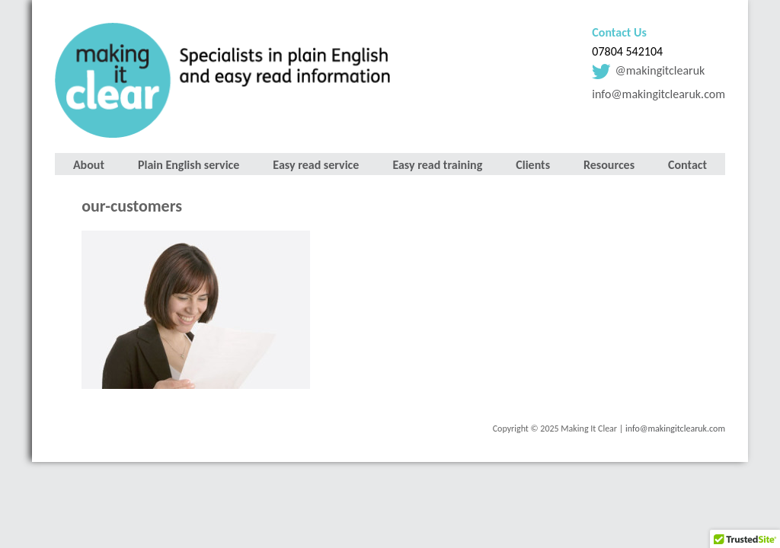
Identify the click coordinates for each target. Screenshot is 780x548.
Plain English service (188, 165)
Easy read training (437, 165)
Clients (533, 165)
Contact (687, 165)
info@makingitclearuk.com (658, 94)
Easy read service (316, 165)
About (88, 165)
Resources (609, 165)
